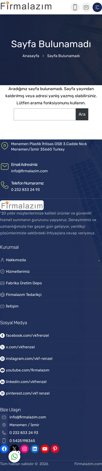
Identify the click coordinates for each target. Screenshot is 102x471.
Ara (82, 114)
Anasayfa (30, 56)
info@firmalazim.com (29, 171)
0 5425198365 (22, 440)
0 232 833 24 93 (25, 189)
